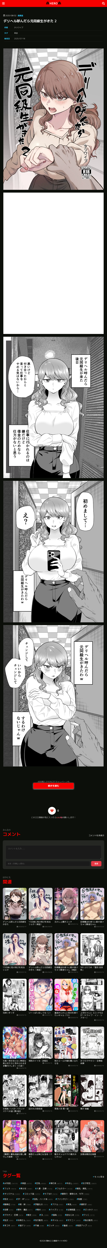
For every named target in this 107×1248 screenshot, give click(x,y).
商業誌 (20, 15)
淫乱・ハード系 (43, 1199)
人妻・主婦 (44, 1188)
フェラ (10, 1188)
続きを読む (53, 785)
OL (45, 1215)
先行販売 (41, 1220)
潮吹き (86, 1204)
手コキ (9, 1225)
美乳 (72, 1204)
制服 (82, 1199)
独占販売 (91, 1220)
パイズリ (56, 1209)
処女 (8, 1199)
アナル (57, 1204)
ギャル (57, 1220)
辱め (41, 1209)
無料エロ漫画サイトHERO (56, 1241)
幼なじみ (72, 1215)
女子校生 (90, 1183)
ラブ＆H (51, 1193)
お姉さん (24, 1220)
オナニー (74, 1220)
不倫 (39, 1225)
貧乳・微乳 (85, 1188)
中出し (72, 1183)
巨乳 (41, 1183)
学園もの (41, 1204)
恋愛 (8, 1209)
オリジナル (12, 1193)
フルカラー (64, 1188)
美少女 (26, 1188)
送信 (96, 864)
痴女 (32, 1215)
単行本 (56, 1183)
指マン (25, 1225)
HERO (53, 3)
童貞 (68, 1225)
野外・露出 (25, 1209)
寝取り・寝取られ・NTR (75, 1193)
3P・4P (24, 1199)
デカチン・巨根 (13, 1215)
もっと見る (99, 1176)
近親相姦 (74, 1209)
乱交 (8, 1220)
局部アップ (84, 1225)
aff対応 (11, 1183)
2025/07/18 (19, 38)
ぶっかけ (91, 1209)
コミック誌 (32, 1193)
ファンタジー (65, 1199)
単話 (16, 33)
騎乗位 (9, 1204)
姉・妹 (25, 1204)
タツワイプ (18, 27)
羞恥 (57, 1215)
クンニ (89, 1215)
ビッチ (53, 1225)
